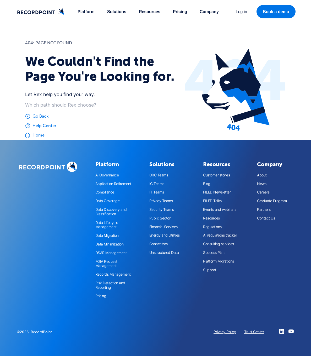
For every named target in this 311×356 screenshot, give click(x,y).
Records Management (113, 274)
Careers (263, 192)
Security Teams (161, 209)
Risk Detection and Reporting (110, 285)
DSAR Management (111, 253)
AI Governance (107, 175)
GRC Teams (158, 175)
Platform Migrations (218, 261)
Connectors (158, 244)
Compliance (104, 192)
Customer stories (216, 175)
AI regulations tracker (220, 235)
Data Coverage (107, 201)
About (262, 175)
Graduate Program (272, 201)
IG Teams (156, 184)
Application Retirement (113, 184)
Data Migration (107, 235)
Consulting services (218, 244)
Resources (211, 218)
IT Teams (156, 192)
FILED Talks (212, 201)
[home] (40, 11)
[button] (86, 11)
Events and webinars (219, 209)
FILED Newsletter (217, 192)
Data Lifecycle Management (106, 225)
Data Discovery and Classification (111, 211)
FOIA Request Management (106, 263)
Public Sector (160, 218)
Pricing (180, 11)
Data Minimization (109, 244)
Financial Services (163, 227)
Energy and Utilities (164, 235)
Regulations (212, 227)
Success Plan (213, 252)
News (261, 184)
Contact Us (266, 218)
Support (209, 270)
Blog (206, 184)
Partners (263, 209)
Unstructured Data (164, 252)
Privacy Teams (161, 201)
